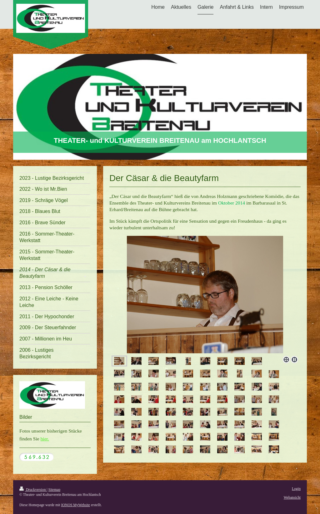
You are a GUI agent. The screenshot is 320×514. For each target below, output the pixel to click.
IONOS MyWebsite (75, 505)
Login (296, 489)
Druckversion (33, 490)
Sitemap (54, 490)
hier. (45, 438)
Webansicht (292, 498)
